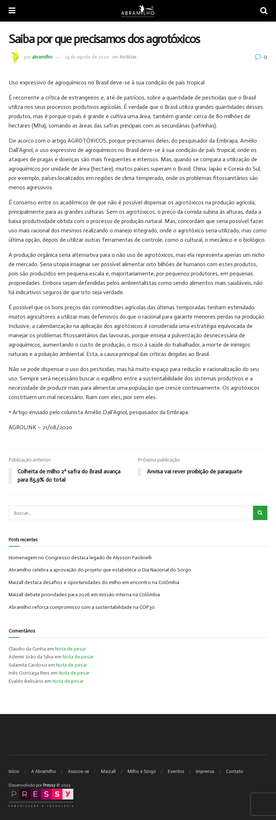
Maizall (108, 771)
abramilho (42, 57)
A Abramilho (43, 771)
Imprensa (205, 771)
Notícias (128, 57)
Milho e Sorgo (142, 771)
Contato (234, 771)
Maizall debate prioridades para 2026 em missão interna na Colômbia (84, 595)
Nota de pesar (70, 649)
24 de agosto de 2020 (86, 57)
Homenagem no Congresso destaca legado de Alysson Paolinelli (80, 558)
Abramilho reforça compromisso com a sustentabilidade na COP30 (82, 607)
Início (14, 771)
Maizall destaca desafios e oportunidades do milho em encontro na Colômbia (94, 582)
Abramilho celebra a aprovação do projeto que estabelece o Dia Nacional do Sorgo (100, 570)
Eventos (176, 771)
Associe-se (78, 771)
